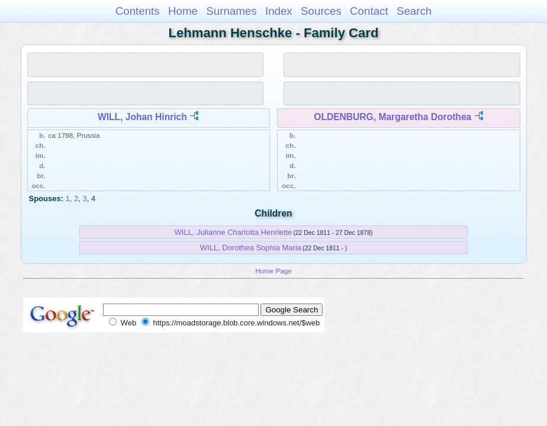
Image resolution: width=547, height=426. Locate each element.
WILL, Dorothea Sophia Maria (250, 247)
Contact (369, 11)
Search (414, 11)
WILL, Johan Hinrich (142, 117)
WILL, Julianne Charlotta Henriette (233, 232)
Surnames (231, 11)
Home (183, 11)
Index (278, 11)
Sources (321, 11)
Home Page (273, 271)
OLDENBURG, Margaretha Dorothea (392, 117)
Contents (137, 11)
